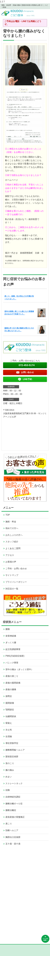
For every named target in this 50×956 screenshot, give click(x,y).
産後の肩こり (11, 676)
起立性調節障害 (12, 649)
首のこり (9, 763)
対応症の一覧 (11, 589)
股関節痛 (9, 703)
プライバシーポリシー (16, 582)
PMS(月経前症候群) (14, 656)
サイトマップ (11, 575)
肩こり (8, 823)
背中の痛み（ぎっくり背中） (19, 669)
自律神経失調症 (12, 797)
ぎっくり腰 (10, 642)
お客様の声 (10, 562)
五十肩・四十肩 (12, 844)
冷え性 (8, 730)
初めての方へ (11, 528)
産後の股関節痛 (12, 683)
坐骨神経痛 (10, 636)
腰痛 (7, 629)
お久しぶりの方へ (14, 535)
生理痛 (8, 736)
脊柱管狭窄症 (11, 743)
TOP (7, 515)
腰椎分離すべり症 (14, 803)
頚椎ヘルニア (11, 830)
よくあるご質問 (12, 548)
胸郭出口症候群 (12, 837)
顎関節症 (9, 709)
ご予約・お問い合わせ (16, 568)
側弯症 (8, 696)
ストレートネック (14, 783)
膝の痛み (9, 770)
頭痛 (7, 790)
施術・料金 (10, 521)
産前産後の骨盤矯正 (15, 817)
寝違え (8, 723)
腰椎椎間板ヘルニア (15, 750)
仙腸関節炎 (10, 716)
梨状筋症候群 (11, 756)
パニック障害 (11, 663)
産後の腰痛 (10, 689)
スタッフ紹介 (11, 542)
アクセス (9, 555)
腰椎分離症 (10, 810)
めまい (8, 777)
